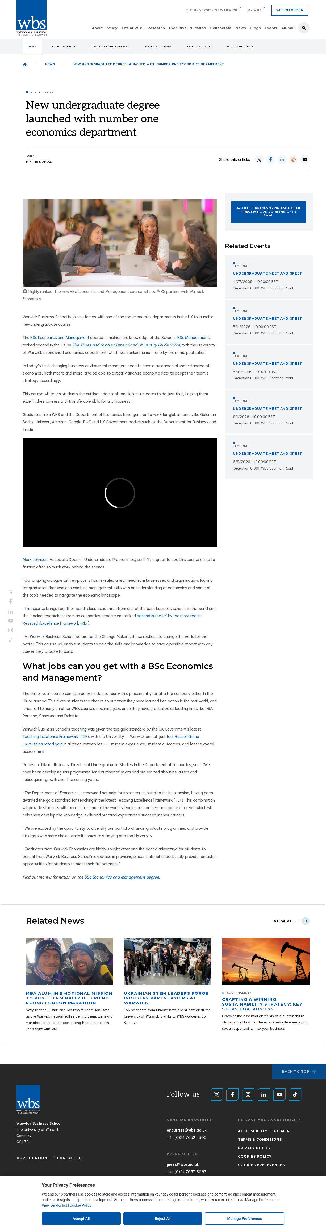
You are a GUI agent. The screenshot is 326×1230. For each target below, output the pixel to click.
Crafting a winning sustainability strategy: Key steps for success (262, 1004)
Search (304, 27)
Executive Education (187, 28)
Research (156, 28)
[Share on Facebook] (270, 159)
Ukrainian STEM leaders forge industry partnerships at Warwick (166, 998)
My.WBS (254, 10)
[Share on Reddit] (293, 159)
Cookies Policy (254, 1156)
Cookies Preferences (261, 1165)
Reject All (163, 1218)
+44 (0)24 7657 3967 (186, 1171)
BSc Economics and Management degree (121, 876)
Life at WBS (132, 28)
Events (271, 28)
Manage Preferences (244, 1218)
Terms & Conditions (260, 1139)
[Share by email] (305, 159)
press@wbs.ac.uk (183, 1164)
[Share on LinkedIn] (282, 159)
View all (284, 921)
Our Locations (33, 1158)
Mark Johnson (35, 559)
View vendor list (54, 1205)
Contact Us (70, 1158)
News (241, 28)
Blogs (255, 28)
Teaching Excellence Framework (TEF (55, 736)
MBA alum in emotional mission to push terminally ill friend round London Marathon (69, 998)
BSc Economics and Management (59, 337)
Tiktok (10, 639)
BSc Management (193, 337)
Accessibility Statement (265, 1131)
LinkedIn (10, 611)
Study (112, 28)
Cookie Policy (80, 1205)
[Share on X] (259, 159)
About (97, 28)
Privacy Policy (254, 1148)
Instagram (10, 630)
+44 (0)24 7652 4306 (186, 1137)
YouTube (10, 620)
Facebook (11, 601)
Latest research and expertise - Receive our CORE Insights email (268, 211)
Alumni (287, 28)
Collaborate (220, 28)
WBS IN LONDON (289, 10)
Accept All (81, 1218)
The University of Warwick (211, 10)
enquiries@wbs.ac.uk (187, 1129)
